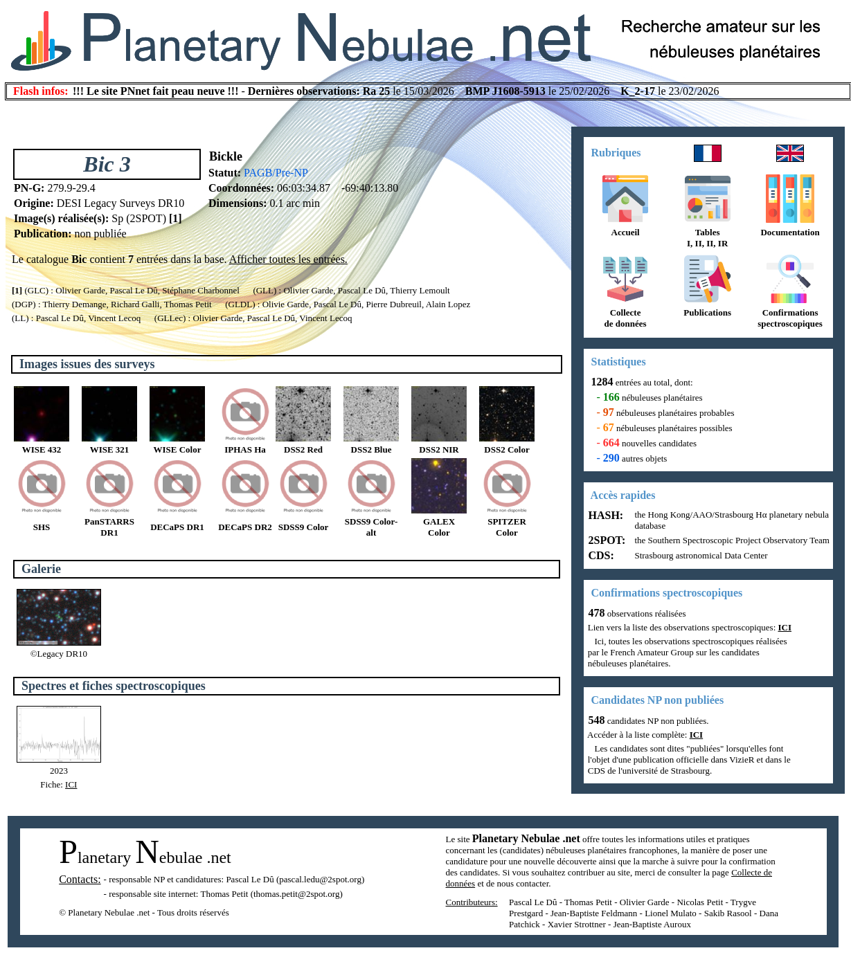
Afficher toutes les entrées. (288, 259)
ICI (71, 784)
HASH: (605, 515)
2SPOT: (606, 540)
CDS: (600, 555)
